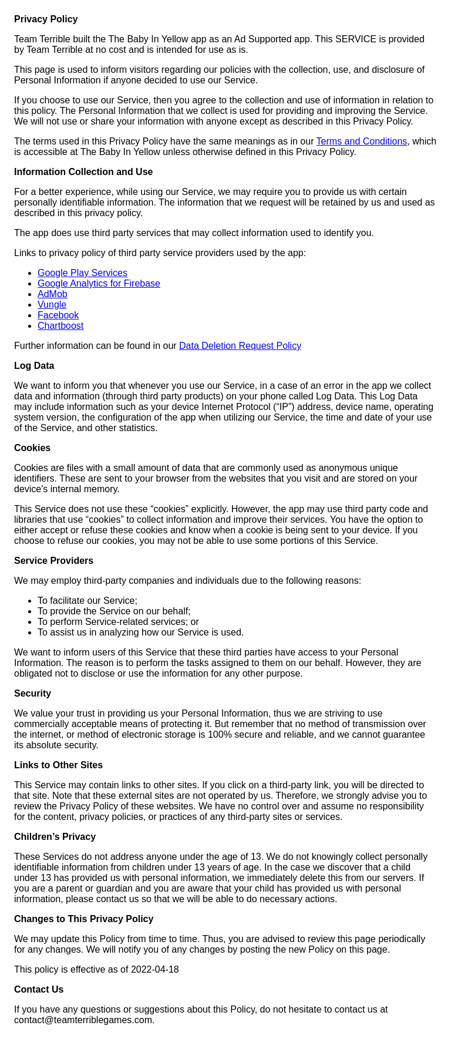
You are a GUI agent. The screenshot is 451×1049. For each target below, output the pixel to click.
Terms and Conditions (362, 141)
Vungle (52, 305)
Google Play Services (82, 273)
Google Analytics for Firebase (99, 283)
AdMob (53, 294)
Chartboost (60, 326)
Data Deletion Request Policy (240, 346)
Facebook (58, 315)
